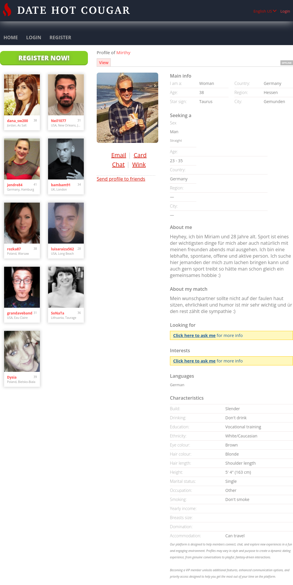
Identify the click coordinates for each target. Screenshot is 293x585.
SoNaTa (57, 313)
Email (118, 155)
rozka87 (14, 249)
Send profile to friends (121, 179)
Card (140, 155)
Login (285, 11)
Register (60, 37)
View (103, 62)
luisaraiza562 (62, 249)
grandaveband (19, 313)
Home (11, 37)
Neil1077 (58, 120)
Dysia (12, 377)
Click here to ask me (194, 335)
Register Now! (43, 57)
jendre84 (15, 184)
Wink (139, 164)
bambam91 (61, 184)
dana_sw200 (17, 120)
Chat (118, 164)
